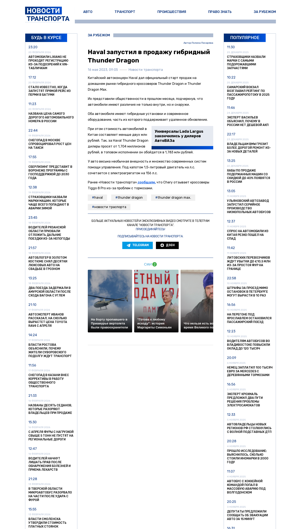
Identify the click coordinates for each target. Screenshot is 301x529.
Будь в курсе (46, 37)
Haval (98, 198)
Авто (87, 12)
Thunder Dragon (130, 198)
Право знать (220, 12)
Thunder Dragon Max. (174, 198)
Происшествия (171, 12)
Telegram (137, 245)
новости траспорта (110, 207)
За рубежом (265, 12)
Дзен (167, 245)
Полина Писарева (202, 43)
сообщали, (146, 182)
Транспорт (125, 12)
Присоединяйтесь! (150, 229)
